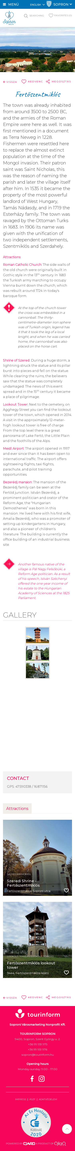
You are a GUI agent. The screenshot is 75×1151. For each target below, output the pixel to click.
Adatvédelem (48, 1099)
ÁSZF (32, 1099)
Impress (20, 1099)
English (37, 4)
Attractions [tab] (17, 808)
